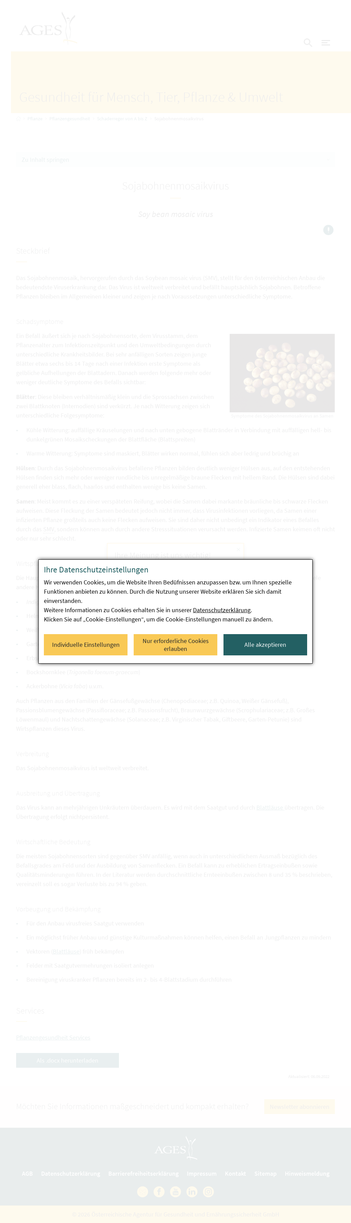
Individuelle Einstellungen (86, 645)
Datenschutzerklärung (222, 610)
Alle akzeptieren (265, 645)
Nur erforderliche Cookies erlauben (176, 645)
